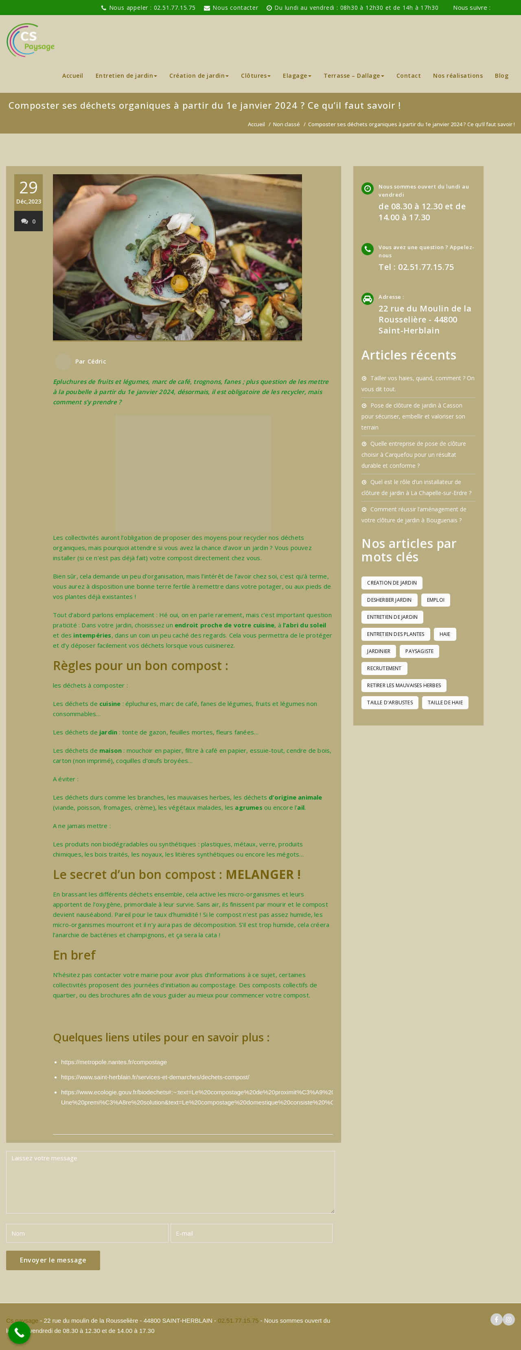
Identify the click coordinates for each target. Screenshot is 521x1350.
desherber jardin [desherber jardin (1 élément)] (389, 599)
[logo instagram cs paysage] (509, 1319)
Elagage (297, 75)
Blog (501, 75)
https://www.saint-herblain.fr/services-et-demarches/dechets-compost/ (155, 1077)
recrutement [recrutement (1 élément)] (384, 668)
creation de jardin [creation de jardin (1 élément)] (392, 582)
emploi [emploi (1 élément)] (435, 599)
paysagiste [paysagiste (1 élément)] (419, 651)
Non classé (286, 124)
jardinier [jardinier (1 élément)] (378, 651)
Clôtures (256, 75)
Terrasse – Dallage (354, 75)
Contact (408, 75)
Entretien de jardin (127, 75)
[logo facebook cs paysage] (497, 8)
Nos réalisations (458, 75)
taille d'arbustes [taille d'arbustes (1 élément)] (389, 702)
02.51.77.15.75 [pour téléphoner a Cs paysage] (238, 1320)
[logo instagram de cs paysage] (509, 8)
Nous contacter (235, 7)
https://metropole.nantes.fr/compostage (114, 1062)
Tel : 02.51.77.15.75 (416, 266)
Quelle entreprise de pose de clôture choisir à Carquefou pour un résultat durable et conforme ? (413, 454)
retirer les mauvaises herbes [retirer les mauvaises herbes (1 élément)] (404, 685)
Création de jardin (199, 75)
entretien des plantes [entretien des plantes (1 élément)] (395, 634)
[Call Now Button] (19, 1333)
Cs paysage (23, 1320)
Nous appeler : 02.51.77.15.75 (152, 7)
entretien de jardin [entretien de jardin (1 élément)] (392, 617)
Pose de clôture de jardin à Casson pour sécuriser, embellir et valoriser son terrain (413, 416)
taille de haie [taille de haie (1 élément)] (445, 702)
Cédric (97, 361)
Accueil (72, 75)
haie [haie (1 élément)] (445, 634)
